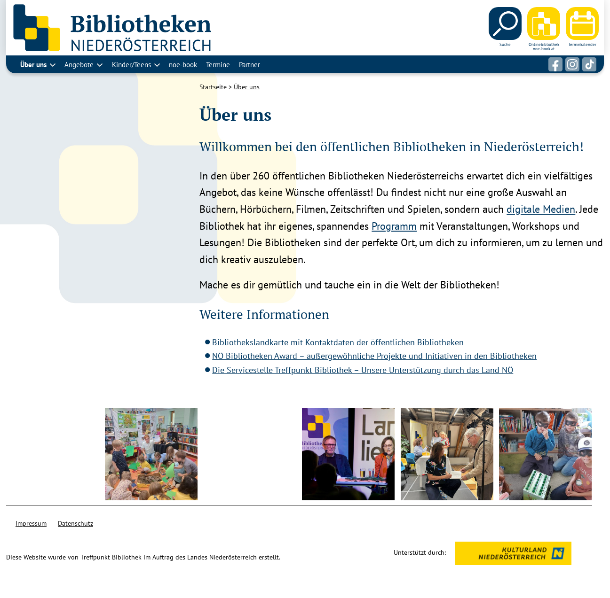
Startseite (213, 87)
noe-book (183, 64)
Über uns (33, 64)
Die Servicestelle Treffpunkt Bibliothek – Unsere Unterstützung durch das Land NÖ (362, 370)
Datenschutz (75, 523)
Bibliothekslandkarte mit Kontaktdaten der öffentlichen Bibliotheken (338, 342)
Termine (218, 64)
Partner (249, 64)
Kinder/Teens (131, 64)
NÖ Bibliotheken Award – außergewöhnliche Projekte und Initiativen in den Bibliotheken (374, 355)
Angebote (79, 64)
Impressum (31, 523)
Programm (394, 226)
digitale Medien (541, 209)
